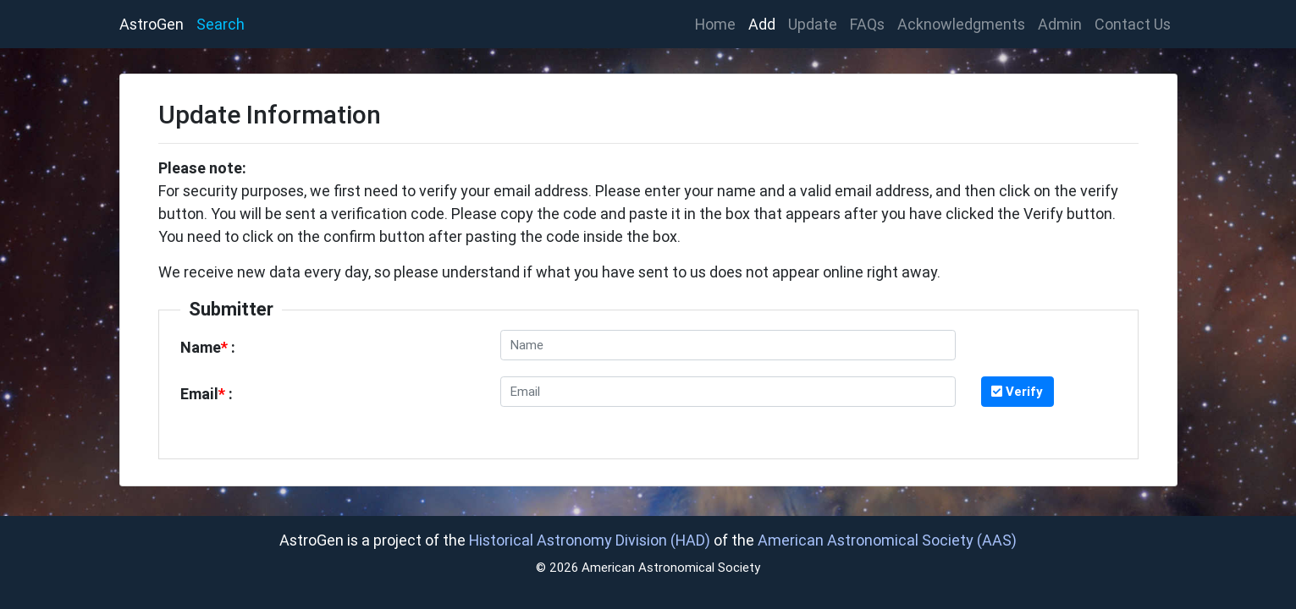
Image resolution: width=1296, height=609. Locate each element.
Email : (206, 393)
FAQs (867, 24)
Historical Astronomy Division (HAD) (589, 540)
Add (761, 24)
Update (812, 24)
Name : (207, 347)
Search (220, 24)
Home (718, 23)
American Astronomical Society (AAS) (887, 540)
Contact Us (1133, 24)
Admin (1060, 24)
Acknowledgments (961, 24)
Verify (1017, 391)
